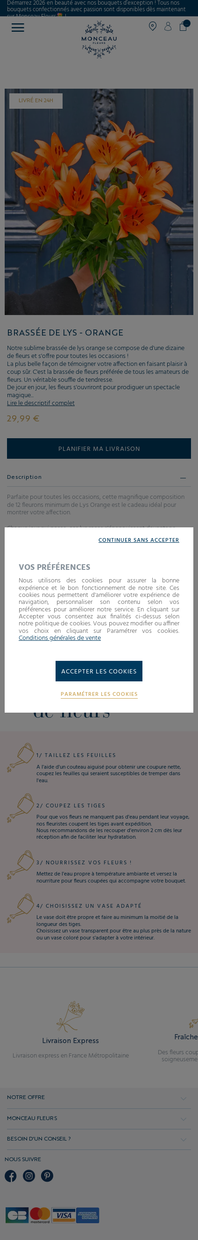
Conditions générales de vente (60, 638)
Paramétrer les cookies (99, 695)
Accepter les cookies (99, 671)
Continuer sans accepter (139, 541)
